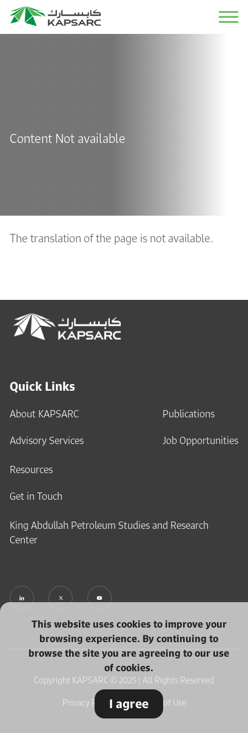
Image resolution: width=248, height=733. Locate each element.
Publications (189, 414)
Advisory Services (47, 440)
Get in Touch (36, 496)
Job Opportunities (200, 440)
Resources (31, 469)
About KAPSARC (44, 414)
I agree (129, 703)
